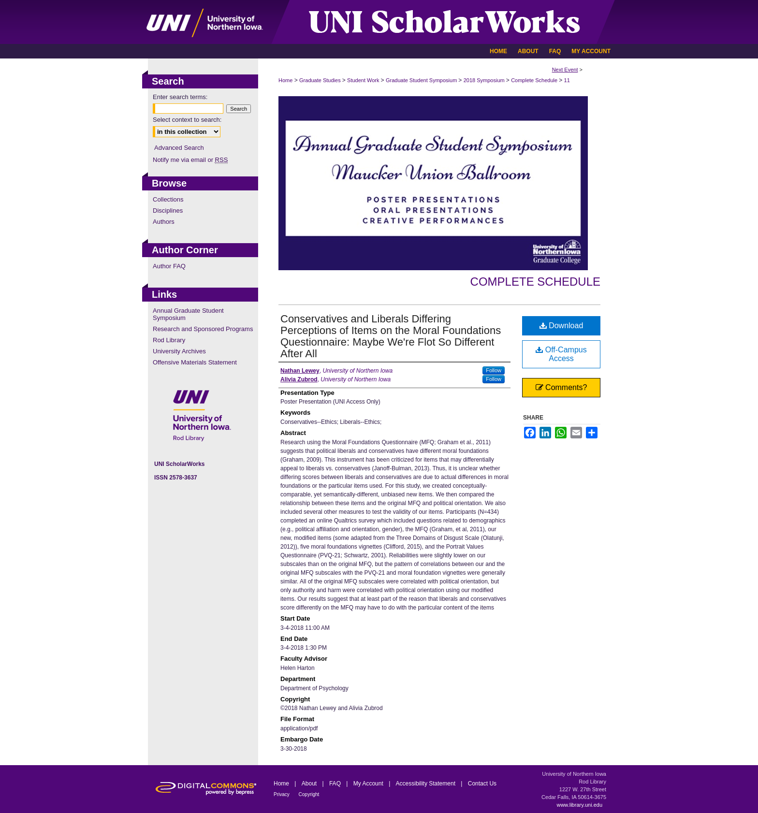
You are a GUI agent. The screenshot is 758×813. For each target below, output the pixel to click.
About (310, 783)
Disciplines (168, 210)
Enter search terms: (180, 97)
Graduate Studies (320, 80)
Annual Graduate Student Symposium (188, 314)
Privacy (282, 794)
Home (285, 80)
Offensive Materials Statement (195, 362)
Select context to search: (187, 119)
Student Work (364, 80)
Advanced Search (179, 147)
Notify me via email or (190, 159)
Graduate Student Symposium (422, 80)
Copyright (309, 794)
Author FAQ (169, 266)
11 (567, 80)
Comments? (561, 387)
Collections (168, 199)
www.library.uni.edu (579, 805)
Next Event (565, 70)
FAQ (335, 783)
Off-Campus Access (561, 354)
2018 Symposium (485, 80)
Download (561, 325)
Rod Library (169, 340)
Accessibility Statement (426, 783)
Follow (493, 370)
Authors (164, 221)
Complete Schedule (535, 80)
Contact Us (482, 783)
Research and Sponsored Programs (203, 329)
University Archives (179, 351)
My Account (369, 783)
